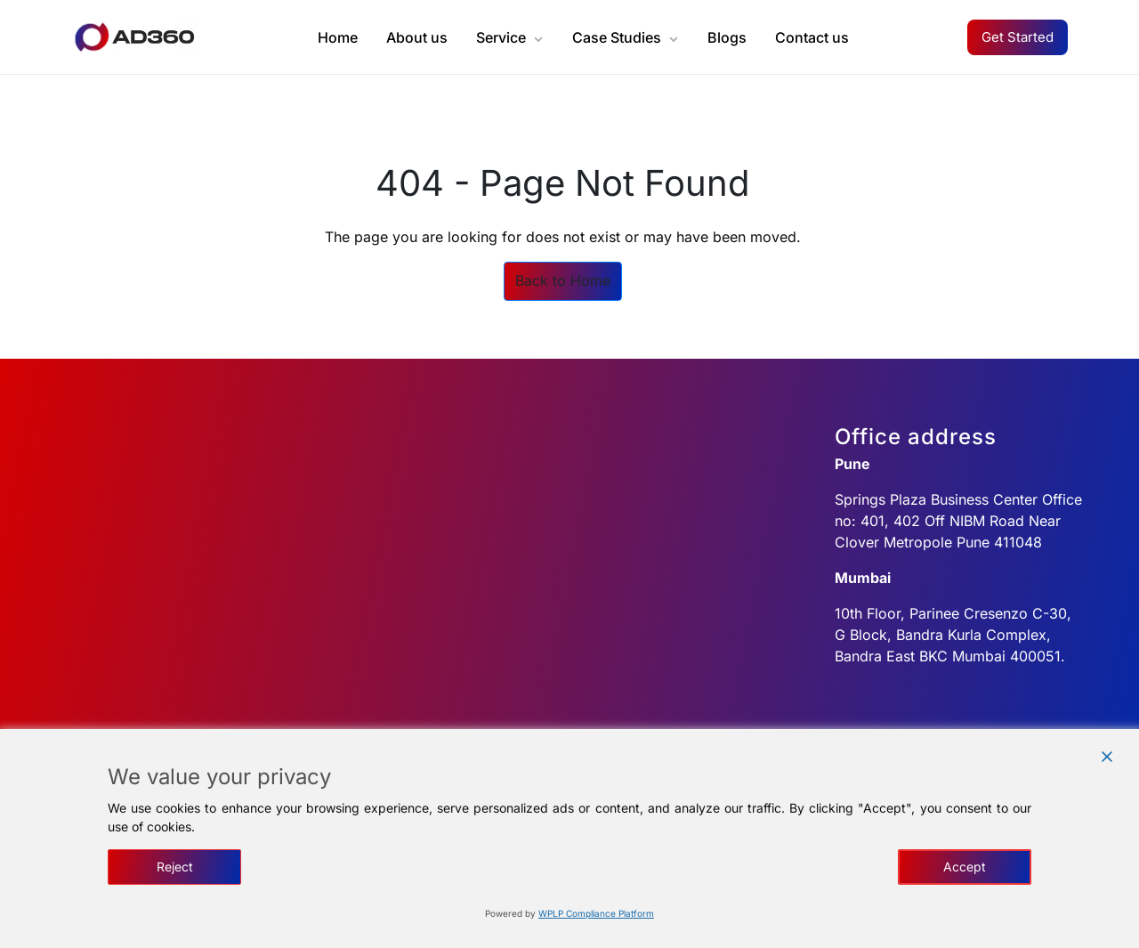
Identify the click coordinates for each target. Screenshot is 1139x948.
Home (338, 37)
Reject (175, 866)
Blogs (727, 37)
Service (501, 37)
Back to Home (562, 280)
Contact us (812, 37)
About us (417, 37)
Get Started (1017, 36)
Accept (964, 866)
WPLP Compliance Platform (596, 913)
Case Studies (616, 37)
